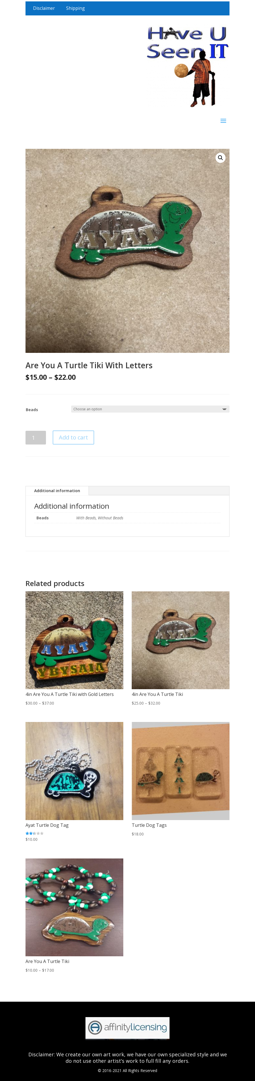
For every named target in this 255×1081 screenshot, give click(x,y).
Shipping (75, 8)
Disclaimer (44, 8)
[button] (220, 158)
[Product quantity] (36, 438)
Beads (32, 409)
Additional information (57, 490)
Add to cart (73, 437)
